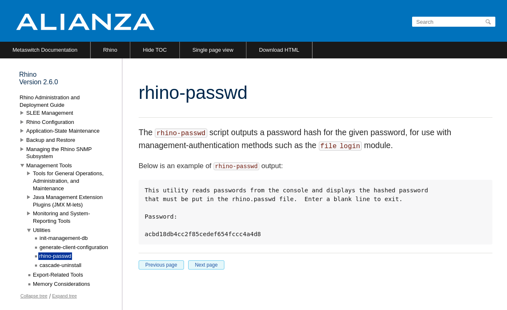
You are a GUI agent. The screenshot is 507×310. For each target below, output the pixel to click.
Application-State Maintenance (62, 131)
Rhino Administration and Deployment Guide (50, 101)
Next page (206, 265)
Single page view (212, 50)
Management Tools (49, 165)
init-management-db (64, 238)
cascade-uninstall (60, 265)
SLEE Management (49, 113)
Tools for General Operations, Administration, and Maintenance (68, 180)
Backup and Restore (50, 140)
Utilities (41, 230)
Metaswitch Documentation (44, 50)
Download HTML (279, 50)
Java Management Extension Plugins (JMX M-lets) (68, 201)
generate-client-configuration (74, 247)
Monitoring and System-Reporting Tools (61, 217)
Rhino (110, 50)
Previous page (161, 265)
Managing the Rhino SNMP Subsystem (59, 153)
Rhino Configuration (50, 122)
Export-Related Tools (58, 275)
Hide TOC (155, 50)
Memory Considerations (61, 284)
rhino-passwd (55, 256)
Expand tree (64, 295)
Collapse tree (33, 295)
